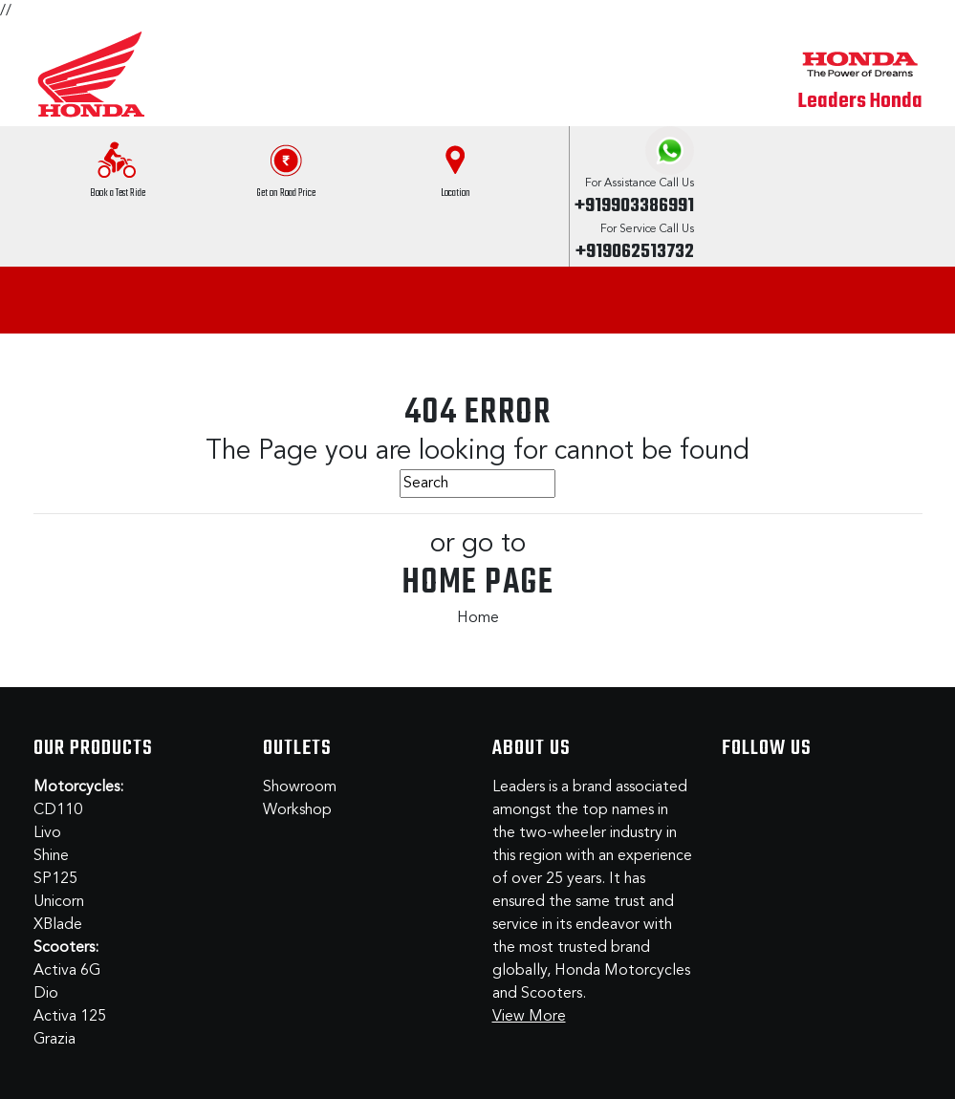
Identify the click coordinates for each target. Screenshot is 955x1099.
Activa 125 (69, 1016)
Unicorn (58, 902)
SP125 (55, 879)
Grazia (54, 1039)
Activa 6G (66, 971)
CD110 (57, 810)
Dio (45, 994)
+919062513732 (634, 252)
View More (529, 1016)
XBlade (57, 925)
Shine (51, 856)
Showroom (299, 787)
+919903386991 (634, 206)
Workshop (297, 810)
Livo (47, 833)
